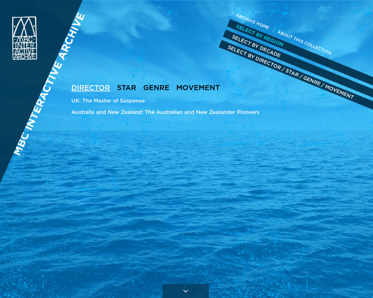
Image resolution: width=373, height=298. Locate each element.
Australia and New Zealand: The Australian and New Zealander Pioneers (165, 112)
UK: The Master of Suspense (108, 100)
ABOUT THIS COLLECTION (304, 42)
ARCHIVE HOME (253, 21)
